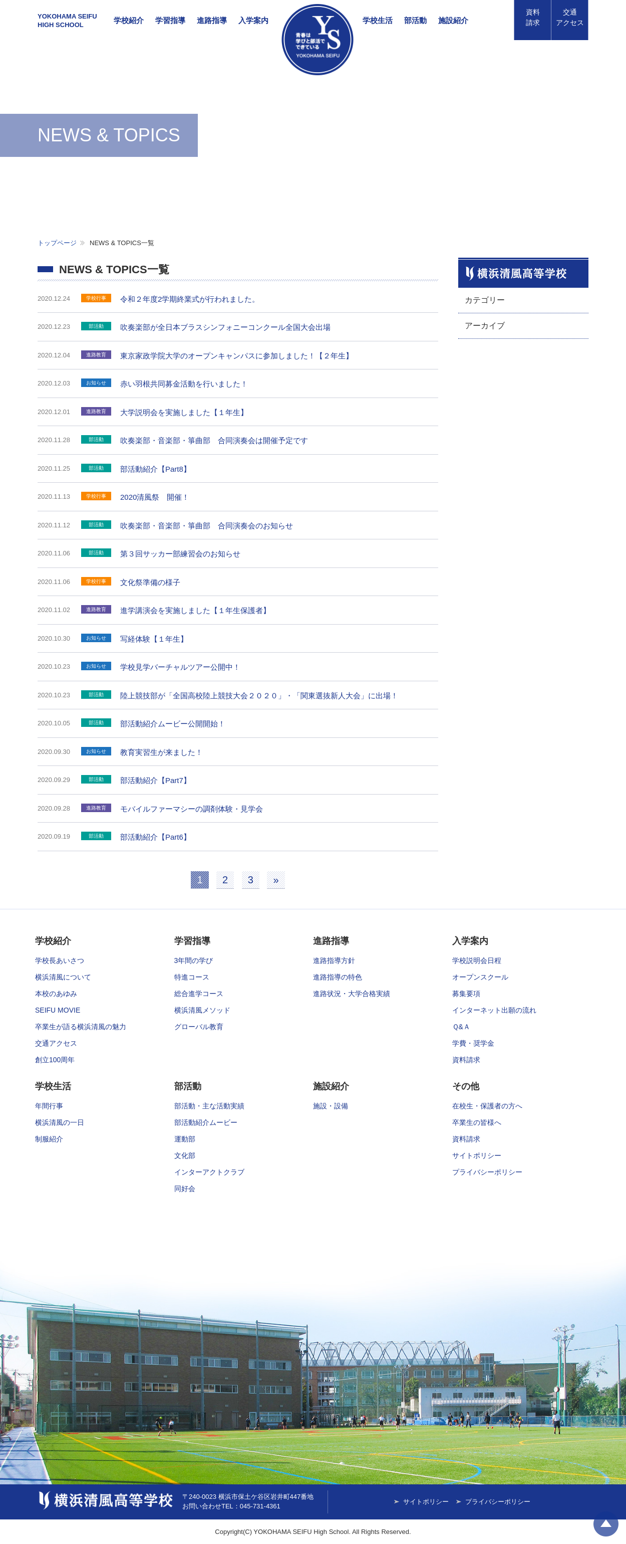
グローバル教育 (198, 1027)
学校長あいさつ (59, 960)
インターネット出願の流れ (494, 1010)
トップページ (57, 243)
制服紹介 (49, 1139)
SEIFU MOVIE (57, 1010)
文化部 (184, 1155)
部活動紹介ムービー (205, 1122)
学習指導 (170, 20)
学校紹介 (129, 20)
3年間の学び (193, 960)
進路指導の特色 (337, 977)
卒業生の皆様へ (476, 1122)
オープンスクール (480, 977)
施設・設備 (330, 1106)
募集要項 (466, 994)
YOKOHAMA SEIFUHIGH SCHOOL (67, 21)
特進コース (191, 977)
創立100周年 (55, 1060)
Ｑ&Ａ (461, 1027)
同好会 (184, 1189)
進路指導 (212, 20)
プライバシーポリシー (487, 1172)
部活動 (415, 20)
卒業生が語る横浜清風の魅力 (80, 1027)
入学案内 (253, 20)
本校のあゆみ (56, 994)
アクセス (570, 17)
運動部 (184, 1139)
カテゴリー (485, 300)
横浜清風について (63, 977)
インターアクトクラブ (209, 1172)
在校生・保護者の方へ (487, 1106)
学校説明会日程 (476, 960)
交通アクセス (56, 1043)
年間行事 (49, 1106)
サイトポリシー (476, 1155)
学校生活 (378, 20)
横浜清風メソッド (202, 1010)
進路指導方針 (334, 960)
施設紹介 (453, 20)
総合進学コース (198, 994)
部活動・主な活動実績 (209, 1106)
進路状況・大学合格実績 (351, 994)
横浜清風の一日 (59, 1122)
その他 (465, 1086)
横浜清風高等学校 (317, 40)
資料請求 (533, 17)
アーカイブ (485, 325)
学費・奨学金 (473, 1043)
